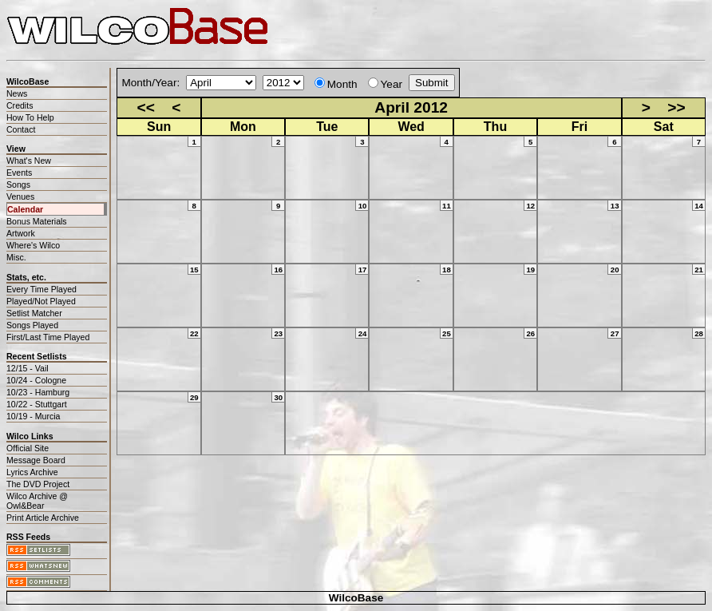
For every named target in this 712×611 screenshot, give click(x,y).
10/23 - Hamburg (37, 392)
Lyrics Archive (32, 472)
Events (19, 172)
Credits (19, 105)
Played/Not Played (41, 301)
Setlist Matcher (34, 313)
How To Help (30, 117)
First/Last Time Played (47, 337)
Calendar (25, 209)
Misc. (16, 257)
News (16, 93)
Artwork (20, 233)
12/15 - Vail (27, 368)
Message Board (35, 460)
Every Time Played (41, 289)
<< (146, 107)
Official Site (27, 448)
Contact (20, 129)
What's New (28, 160)
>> (676, 107)
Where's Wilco (33, 245)
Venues (20, 196)
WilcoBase (356, 598)
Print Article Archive (42, 517)
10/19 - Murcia (33, 416)
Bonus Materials (36, 221)
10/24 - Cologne (36, 380)
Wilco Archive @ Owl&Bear (37, 500)
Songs (18, 184)
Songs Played (32, 325)
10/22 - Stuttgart (36, 404)
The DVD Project (37, 484)
